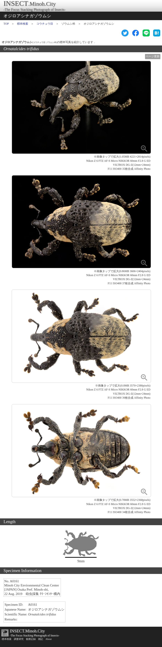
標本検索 (22, 23)
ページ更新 (153, 56)
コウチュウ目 (44, 23)
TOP (6, 23)
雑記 (40, 639)
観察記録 (31, 639)
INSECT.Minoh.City (27, 631)
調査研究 (19, 639)
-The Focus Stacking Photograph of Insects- (34, 635)
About (48, 639)
